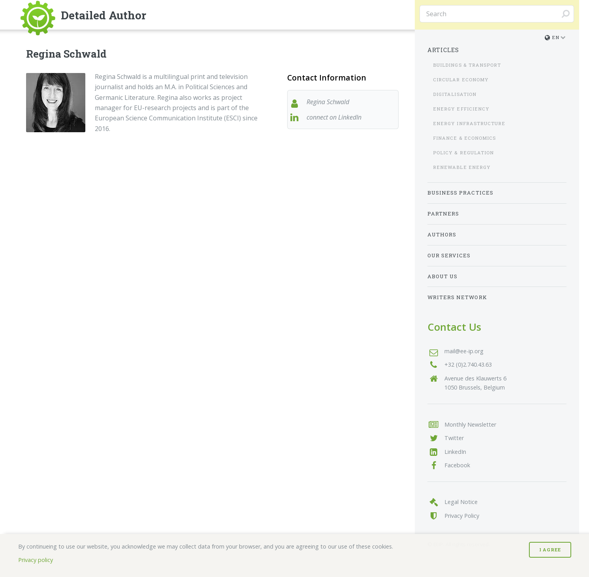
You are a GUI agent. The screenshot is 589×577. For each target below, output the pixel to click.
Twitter (454, 438)
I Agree (550, 550)
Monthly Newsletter (470, 424)
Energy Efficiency (461, 109)
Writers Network (457, 297)
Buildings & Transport (467, 65)
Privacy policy (35, 560)
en (552, 37)
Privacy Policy (461, 515)
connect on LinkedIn (334, 117)
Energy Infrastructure (469, 123)
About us (442, 276)
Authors (442, 234)
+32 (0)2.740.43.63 (468, 364)
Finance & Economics (464, 138)
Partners (443, 213)
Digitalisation (454, 94)
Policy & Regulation (463, 152)
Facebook (457, 465)
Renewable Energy (462, 167)
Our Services (449, 255)
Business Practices (460, 192)
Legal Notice (461, 502)
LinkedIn (455, 451)
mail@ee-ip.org (464, 351)
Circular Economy (461, 79)
